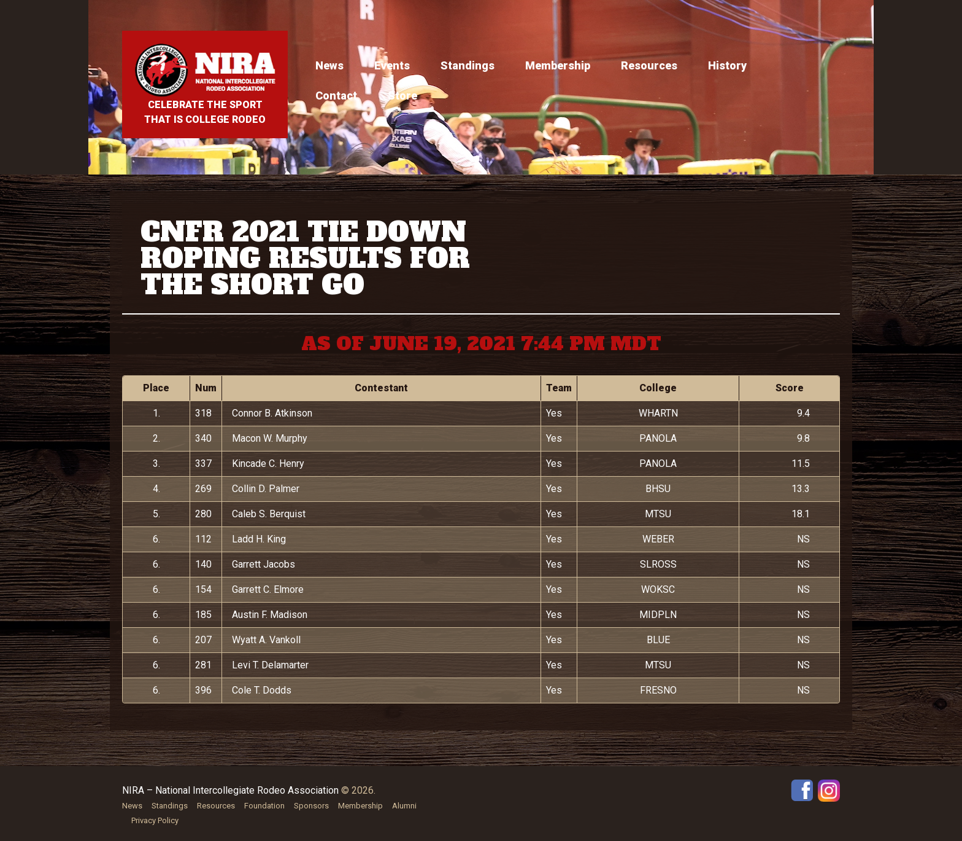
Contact (336, 95)
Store (402, 95)
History (727, 65)
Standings (467, 65)
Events (392, 65)
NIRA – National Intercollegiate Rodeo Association (230, 790)
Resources (649, 65)
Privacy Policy (155, 820)
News (329, 65)
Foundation (264, 805)
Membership (557, 65)
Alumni (404, 805)
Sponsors (311, 805)
